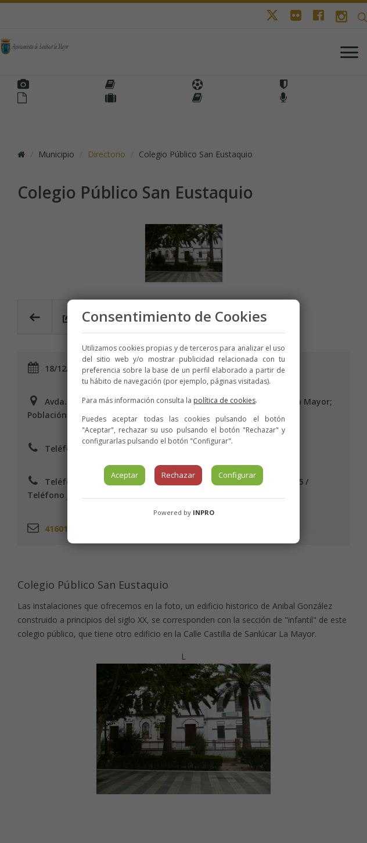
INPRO (203, 512)
